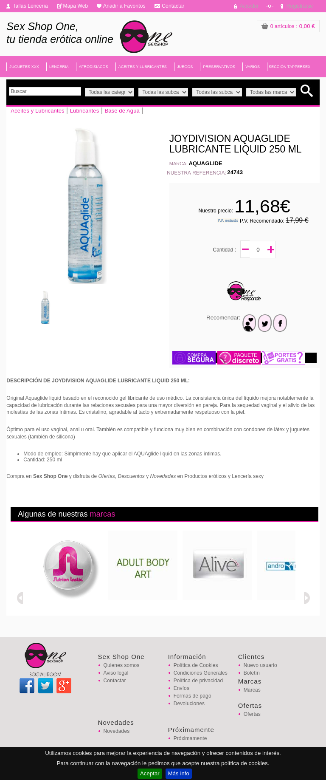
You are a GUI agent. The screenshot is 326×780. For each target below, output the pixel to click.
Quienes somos (122, 665)
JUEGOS (185, 67)
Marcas (252, 690)
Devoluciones (189, 704)
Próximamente (190, 738)
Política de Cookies (196, 665)
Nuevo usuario (260, 665)
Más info (178, 773)
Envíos (181, 688)
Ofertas (252, 714)
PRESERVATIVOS (219, 67)
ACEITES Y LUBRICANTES (142, 67)
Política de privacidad (198, 681)
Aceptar (150, 773)
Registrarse (300, 6)
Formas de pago (192, 696)
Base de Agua (122, 110)
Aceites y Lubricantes (37, 110)
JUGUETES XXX (24, 67)
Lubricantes (84, 110)
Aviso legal (116, 673)
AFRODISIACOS (93, 67)
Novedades (117, 731)
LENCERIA (59, 67)
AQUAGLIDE (205, 163)
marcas (102, 514)
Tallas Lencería (30, 6)
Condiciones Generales (201, 673)
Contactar (173, 6)
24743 (235, 172)
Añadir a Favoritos (124, 6)
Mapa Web (75, 6)
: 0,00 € (288, 26)
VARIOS (252, 67)
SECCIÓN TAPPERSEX (289, 67)
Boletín (252, 673)
